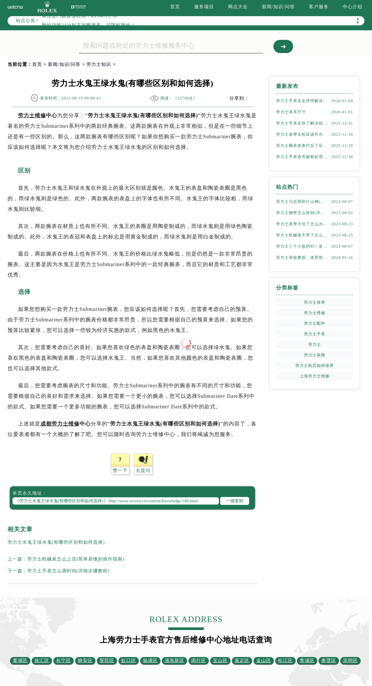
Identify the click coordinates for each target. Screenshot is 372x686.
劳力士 (314, 344)
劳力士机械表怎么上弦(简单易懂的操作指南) (76, 559)
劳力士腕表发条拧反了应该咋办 (302, 145)
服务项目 (204, 6)
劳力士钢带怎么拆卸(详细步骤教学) (302, 212)
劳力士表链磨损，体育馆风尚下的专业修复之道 (302, 257)
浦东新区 (174, 660)
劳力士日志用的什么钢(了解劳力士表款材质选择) (302, 201)
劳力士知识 (98, 64)
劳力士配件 (314, 323)
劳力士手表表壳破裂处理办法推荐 (302, 156)
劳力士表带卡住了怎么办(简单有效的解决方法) (302, 224)
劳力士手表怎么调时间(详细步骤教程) (68, 570)
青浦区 (307, 660)
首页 (175, 6)
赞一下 (120, 470)
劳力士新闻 (314, 355)
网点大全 (238, 6)
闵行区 (198, 660)
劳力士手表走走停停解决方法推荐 (302, 100)
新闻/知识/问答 (278, 6)
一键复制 (234, 500)
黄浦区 (20, 660)
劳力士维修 (32, 115)
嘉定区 (242, 660)
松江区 (285, 660)
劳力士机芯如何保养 (314, 365)
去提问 (143, 470)
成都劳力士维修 (60, 423)
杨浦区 (150, 660)
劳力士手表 (314, 334)
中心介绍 (352, 6)
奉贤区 (328, 660)
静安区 (85, 660)
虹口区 (128, 660)
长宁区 (63, 660)
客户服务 (319, 6)
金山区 (263, 660)
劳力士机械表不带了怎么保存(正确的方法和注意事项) (302, 235)
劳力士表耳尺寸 (291, 112)
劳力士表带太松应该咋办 (299, 134)
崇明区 (350, 660)
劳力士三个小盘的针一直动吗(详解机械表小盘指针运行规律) (302, 246)
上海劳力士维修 (315, 376)
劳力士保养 (314, 302)
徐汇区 (42, 660)
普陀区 (107, 660)
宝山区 (220, 660)
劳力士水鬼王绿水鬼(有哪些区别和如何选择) (56, 542)
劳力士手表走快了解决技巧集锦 (302, 123)
